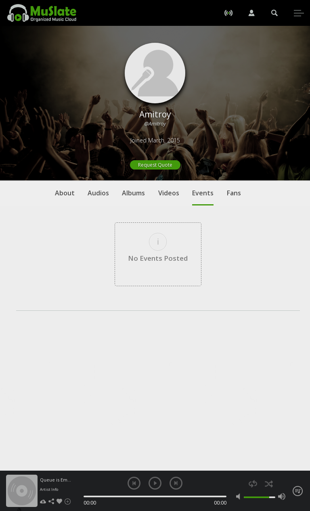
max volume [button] (281, 496)
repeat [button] (253, 484)
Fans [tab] (234, 192)
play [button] (155, 483)
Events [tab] (203, 196)
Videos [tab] (168, 192)
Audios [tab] (98, 192)
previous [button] (134, 483)
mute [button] (240, 496)
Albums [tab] (133, 192)
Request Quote (155, 164)
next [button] (176, 483)
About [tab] (65, 192)
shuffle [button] (269, 484)
